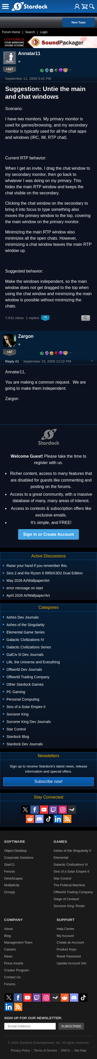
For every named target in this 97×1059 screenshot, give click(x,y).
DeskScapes (13, 878)
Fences (9, 871)
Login (43, 32)
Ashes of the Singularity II (72, 851)
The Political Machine (69, 885)
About (8, 929)
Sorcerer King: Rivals (69, 906)
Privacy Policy (20, 1050)
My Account (65, 936)
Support (65, 920)
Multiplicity (11, 885)
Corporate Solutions (18, 857)
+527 (9, 69)
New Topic (78, 22)
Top (92, 361)
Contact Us (12, 977)
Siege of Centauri (66, 899)
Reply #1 (12, 361)
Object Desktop (15, 851)
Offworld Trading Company (73, 892)
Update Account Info (71, 963)
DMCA (65, 1050)
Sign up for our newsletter (32, 1018)
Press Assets (13, 963)
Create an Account (70, 942)
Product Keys (66, 949)
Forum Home (11, 32)
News (8, 956)
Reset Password (69, 956)
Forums (9, 984)
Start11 (9, 864)
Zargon (26, 336)
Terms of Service (45, 1050)
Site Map (80, 1050)
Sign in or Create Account (48, 534)
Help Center (65, 929)
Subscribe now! (48, 781)
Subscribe (71, 1026)
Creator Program (16, 970)
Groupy (9, 892)
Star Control (62, 878)
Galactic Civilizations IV (71, 864)
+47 (9, 352)
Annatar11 (29, 53)
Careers (10, 949)
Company (13, 920)
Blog (7, 936)
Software (14, 842)
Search (30, 32)
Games (60, 842)
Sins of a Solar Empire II (71, 871)
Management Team (18, 942)
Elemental (61, 857)
